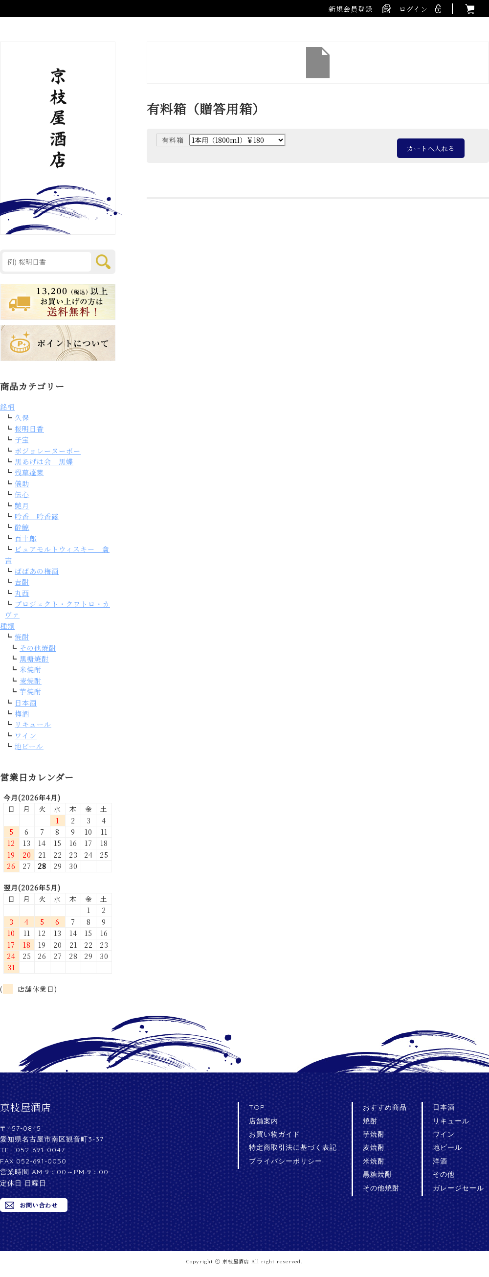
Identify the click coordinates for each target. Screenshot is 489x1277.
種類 (7, 626)
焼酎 (22, 636)
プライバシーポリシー (285, 1161)
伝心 (22, 494)
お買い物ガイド (274, 1134)
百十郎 (26, 538)
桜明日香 (29, 428)
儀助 (22, 483)
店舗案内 (263, 1121)
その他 (444, 1174)
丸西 (22, 593)
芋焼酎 (31, 691)
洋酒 (440, 1161)
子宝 (22, 439)
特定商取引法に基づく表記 (293, 1147)
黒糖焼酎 (34, 658)
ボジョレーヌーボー (48, 451)
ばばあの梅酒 (37, 571)
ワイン (26, 735)
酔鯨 (22, 527)
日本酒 (26, 702)
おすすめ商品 (385, 1107)
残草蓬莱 (29, 472)
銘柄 (7, 406)
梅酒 (22, 713)
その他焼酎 (38, 648)
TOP (257, 1107)
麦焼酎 (31, 680)
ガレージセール (458, 1188)
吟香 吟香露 (37, 516)
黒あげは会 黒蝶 (44, 461)
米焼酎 (31, 669)
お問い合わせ (39, 1205)
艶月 (22, 505)
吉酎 (22, 582)
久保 (22, 417)
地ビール (29, 746)
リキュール (33, 724)
